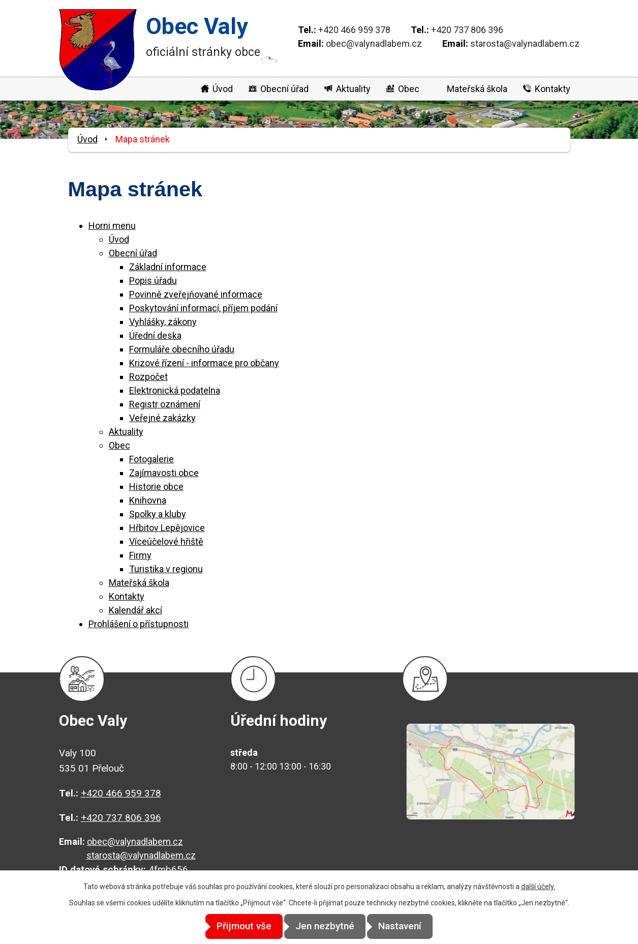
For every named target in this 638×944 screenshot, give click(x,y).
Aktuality (353, 88)
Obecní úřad (284, 88)
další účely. (538, 887)
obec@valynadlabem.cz (374, 43)
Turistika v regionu (166, 569)
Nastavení (410, 926)
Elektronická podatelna (174, 390)
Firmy (140, 555)
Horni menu (112, 225)
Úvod (222, 88)
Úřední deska (155, 335)
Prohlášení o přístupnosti (138, 623)
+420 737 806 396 (467, 29)
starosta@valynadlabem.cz (525, 43)
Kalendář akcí (135, 610)
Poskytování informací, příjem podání (203, 308)
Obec (408, 88)
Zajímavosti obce (164, 472)
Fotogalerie (151, 459)
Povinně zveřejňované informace (195, 294)
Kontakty (552, 88)
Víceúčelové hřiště (166, 541)
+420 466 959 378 (354, 29)
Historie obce (156, 486)
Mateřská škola (477, 88)
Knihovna (147, 500)
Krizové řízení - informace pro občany (204, 363)
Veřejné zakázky (162, 417)
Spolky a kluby (157, 514)
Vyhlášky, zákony (163, 321)
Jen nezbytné (324, 926)
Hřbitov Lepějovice (167, 527)
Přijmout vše (233, 926)
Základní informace (167, 266)
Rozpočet (148, 376)
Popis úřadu (153, 280)
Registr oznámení (164, 404)
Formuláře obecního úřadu (181, 349)
